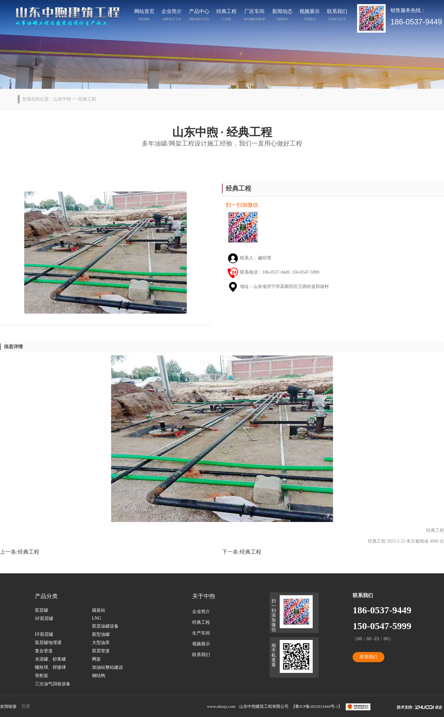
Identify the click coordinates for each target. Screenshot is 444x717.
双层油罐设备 (105, 626)
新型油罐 (101, 634)
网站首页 (144, 16)
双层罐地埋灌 (48, 642)
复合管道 (44, 651)
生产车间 (201, 633)
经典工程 (226, 16)
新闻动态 (282, 16)
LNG (96, 618)
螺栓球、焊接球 (50, 667)
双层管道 (101, 651)
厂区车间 (254, 16)
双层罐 (41, 610)
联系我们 (337, 16)
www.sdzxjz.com (221, 706)
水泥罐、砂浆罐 (50, 659)
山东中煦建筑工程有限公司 (264, 706)
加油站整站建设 (107, 667)
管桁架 (41, 675)
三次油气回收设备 (52, 683)
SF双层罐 (44, 618)
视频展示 (310, 16)
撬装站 (98, 610)
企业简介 (172, 16)
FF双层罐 (44, 634)
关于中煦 (203, 596)
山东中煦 (62, 99)
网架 (96, 659)
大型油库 (101, 642)
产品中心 (199, 16)
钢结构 (98, 675)
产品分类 (46, 596)
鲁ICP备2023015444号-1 (316, 706)
